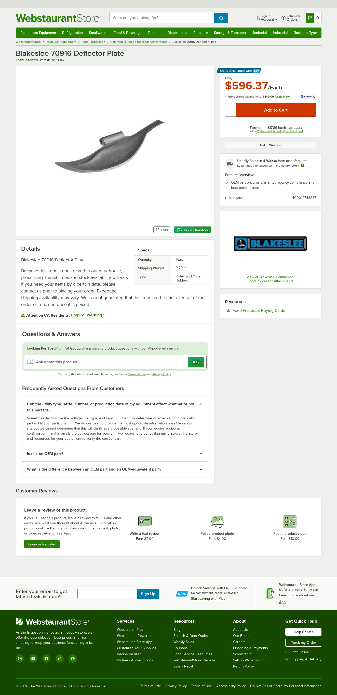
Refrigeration (72, 33)
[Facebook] (46, 658)
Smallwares (98, 33)
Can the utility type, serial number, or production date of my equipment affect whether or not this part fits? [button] (110, 407)
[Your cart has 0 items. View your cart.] (313, 18)
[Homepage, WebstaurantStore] (58, 18)
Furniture (200, 33)
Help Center (303, 632)
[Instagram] (20, 658)
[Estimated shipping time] (302, 165)
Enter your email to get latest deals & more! (41, 594)
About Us (240, 630)
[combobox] (162, 18)
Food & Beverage (128, 33)
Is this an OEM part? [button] (45, 453)
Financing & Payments (250, 648)
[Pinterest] (73, 658)
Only (228, 78)
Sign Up (148, 594)
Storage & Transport (230, 33)
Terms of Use (137, 374)
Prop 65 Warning (86, 315)
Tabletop (154, 33)
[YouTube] (33, 658)
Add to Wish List (270, 145)
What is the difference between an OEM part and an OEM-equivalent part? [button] (94, 469)
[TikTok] (60, 658)
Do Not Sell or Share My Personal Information (285, 686)
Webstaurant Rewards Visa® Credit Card (280, 131)
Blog (177, 630)
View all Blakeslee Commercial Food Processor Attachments (270, 279)
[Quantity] (230, 110)
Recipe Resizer (129, 654)
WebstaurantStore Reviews (194, 660)
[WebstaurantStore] (58, 622)
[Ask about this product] (115, 362)
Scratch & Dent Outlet (190, 636)
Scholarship (242, 654)
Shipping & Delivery (303, 659)
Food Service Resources (192, 654)
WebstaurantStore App (134, 642)
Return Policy (243, 666)
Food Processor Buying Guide (274, 310)
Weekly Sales (183, 642)
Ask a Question (192, 230)
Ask (196, 362)
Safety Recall (183, 666)
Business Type (305, 33)
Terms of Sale (150, 686)
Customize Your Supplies (136, 648)
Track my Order (303, 642)
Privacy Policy (161, 374)
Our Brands (242, 636)
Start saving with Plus (208, 598)
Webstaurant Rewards (134, 636)
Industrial (280, 33)
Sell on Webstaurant (248, 660)
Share (162, 230)
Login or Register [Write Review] (42, 544)
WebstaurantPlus (130, 630)
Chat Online (297, 652)
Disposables (177, 33)
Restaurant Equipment (38, 33)
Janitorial (259, 33)
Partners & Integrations (135, 660)
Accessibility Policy (231, 686)
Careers (239, 642)
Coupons (180, 648)
